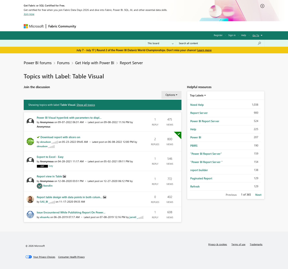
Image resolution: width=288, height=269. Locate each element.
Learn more (204, 50)
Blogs (148, 26)
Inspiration (100, 26)
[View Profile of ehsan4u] (45, 217)
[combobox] (220, 43)
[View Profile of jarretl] (132, 217)
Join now (29, 14)
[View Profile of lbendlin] (48, 185)
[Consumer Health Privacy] (71, 257)
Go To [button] (256, 35)
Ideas (115, 26)
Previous (231, 195)
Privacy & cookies (217, 244)
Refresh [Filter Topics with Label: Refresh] (195, 186)
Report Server (131, 62)
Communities (132, 26)
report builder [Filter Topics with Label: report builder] (199, 170)
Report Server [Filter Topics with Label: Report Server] (199, 113)
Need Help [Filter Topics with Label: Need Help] (197, 105)
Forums (84, 26)
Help (243, 35)
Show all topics (86, 105)
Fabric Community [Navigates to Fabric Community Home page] (62, 26)
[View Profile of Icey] (51, 165)
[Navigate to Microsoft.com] (34, 26)
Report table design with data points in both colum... (70, 197)
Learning (162, 26)
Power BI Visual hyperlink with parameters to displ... (69, 117)
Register (218, 35)
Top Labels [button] (197, 95)
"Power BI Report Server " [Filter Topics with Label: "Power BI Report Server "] (206, 162)
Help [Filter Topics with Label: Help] (193, 129)
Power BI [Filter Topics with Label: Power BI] (195, 137)
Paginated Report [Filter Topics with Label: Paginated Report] (201, 178)
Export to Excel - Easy (50, 157)
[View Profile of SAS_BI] (44, 201)
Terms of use (238, 244)
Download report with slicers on (60, 137)
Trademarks (256, 244)
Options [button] (170, 95)
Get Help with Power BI (94, 62)
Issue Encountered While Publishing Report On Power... (71, 212)
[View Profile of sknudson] (45, 141)
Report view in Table (50, 176)
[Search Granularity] (160, 43)
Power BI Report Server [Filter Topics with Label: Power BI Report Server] (204, 121)
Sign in (231, 35)
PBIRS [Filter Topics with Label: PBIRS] (193, 145)
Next (258, 195)
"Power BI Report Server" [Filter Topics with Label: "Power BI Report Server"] (206, 153)
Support (178, 26)
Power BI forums (38, 62)
